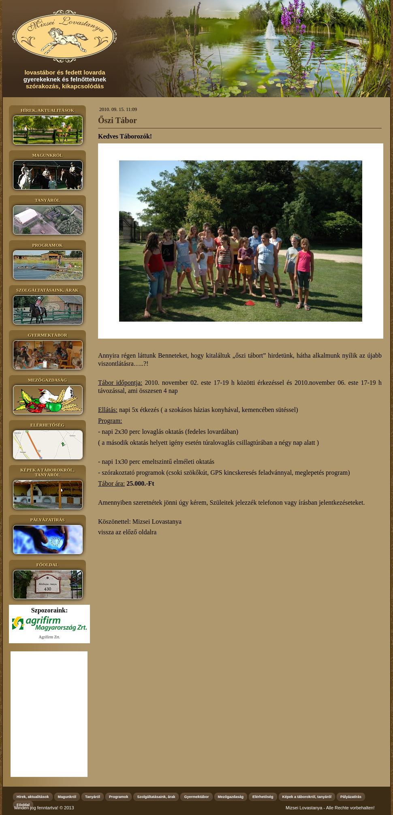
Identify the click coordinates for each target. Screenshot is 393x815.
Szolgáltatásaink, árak (156, 797)
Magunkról (67, 797)
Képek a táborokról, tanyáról (307, 797)
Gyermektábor (196, 797)
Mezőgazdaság (231, 797)
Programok (118, 797)
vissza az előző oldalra (127, 532)
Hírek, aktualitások (33, 797)
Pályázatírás (350, 797)
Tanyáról (92, 797)
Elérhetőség (262, 797)
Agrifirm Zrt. (49, 637)
